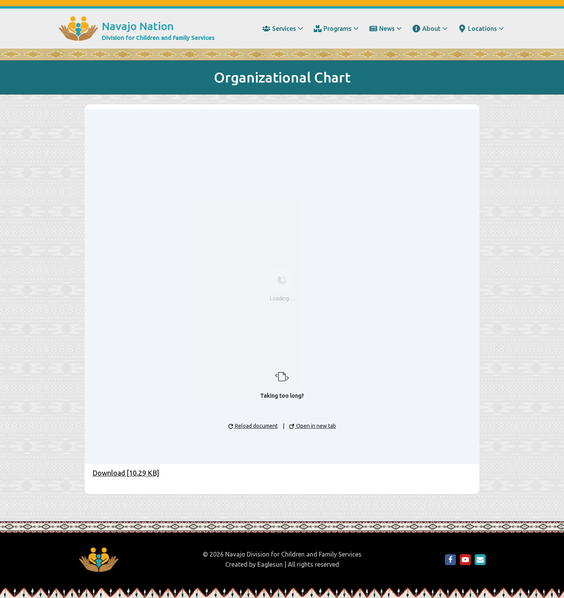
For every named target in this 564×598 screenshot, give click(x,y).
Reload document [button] (253, 426)
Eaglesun (270, 564)
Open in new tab (312, 426)
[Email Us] (480, 559)
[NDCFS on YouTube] (465, 559)
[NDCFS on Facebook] (450, 559)
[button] (300, 28)
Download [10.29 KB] (125, 473)
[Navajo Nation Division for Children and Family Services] (136, 28)
